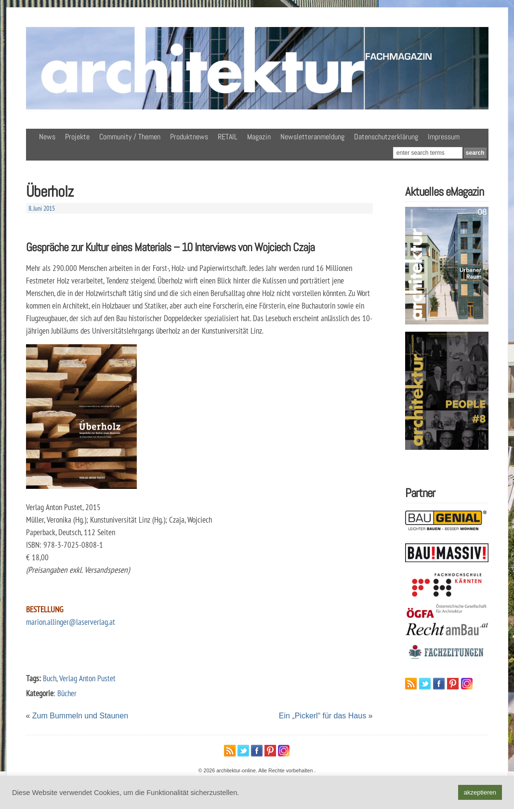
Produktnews (189, 137)
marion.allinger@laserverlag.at (70, 621)
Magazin (259, 137)
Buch (49, 678)
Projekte (77, 137)
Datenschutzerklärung (386, 137)
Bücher (67, 693)
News (47, 137)
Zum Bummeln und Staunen (80, 716)
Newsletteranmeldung (312, 137)
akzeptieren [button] (480, 792)
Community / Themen (129, 137)
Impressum (444, 137)
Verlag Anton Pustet (87, 678)
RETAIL (227, 137)
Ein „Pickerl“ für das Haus (322, 716)
